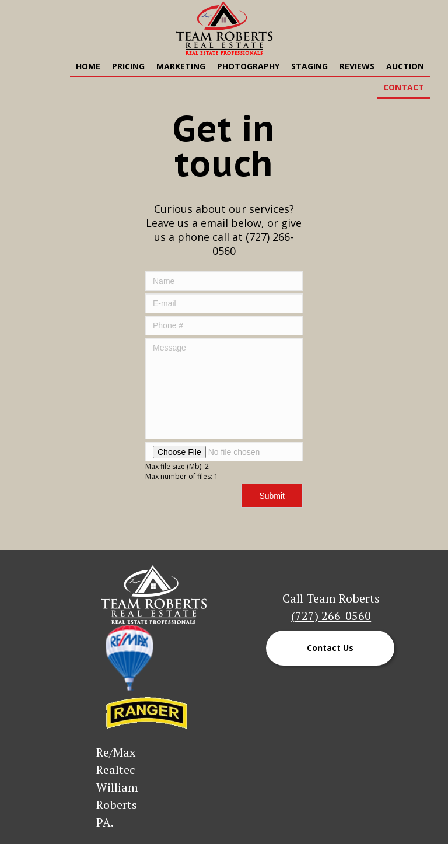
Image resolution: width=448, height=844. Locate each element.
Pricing (128, 66)
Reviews (357, 66)
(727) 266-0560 (331, 616)
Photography (248, 66)
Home (88, 66)
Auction (405, 66)
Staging (309, 66)
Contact (403, 87)
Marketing (180, 66)
